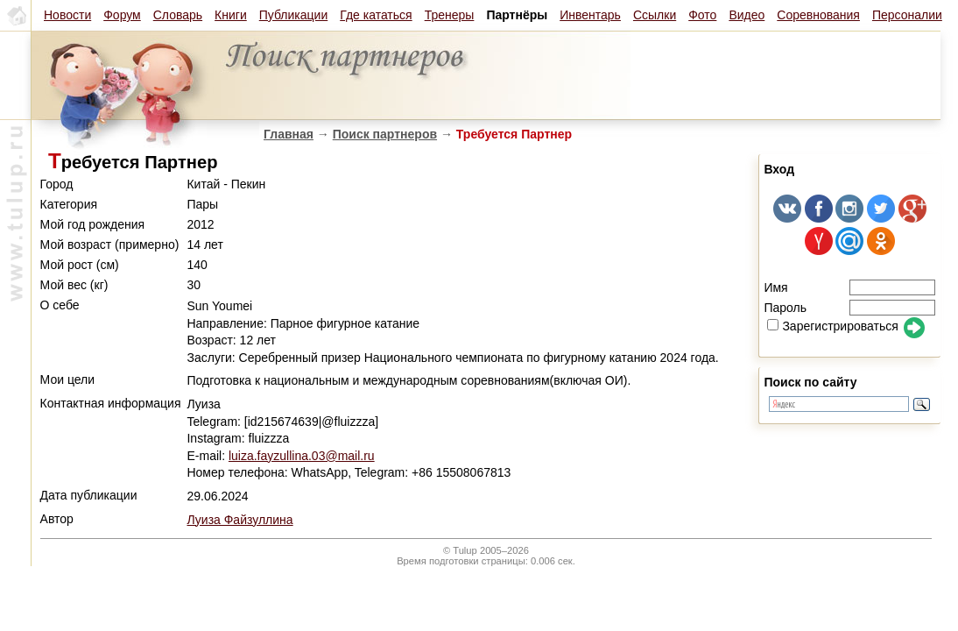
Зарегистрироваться (832, 326)
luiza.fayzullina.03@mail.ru (302, 456)
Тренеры (450, 15)
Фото (702, 15)
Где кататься (376, 15)
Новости (67, 15)
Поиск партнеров (385, 134)
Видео (746, 15)
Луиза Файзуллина (239, 520)
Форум (122, 15)
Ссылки (654, 15)
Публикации (293, 15)
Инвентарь (590, 15)
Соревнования (818, 15)
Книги (231, 15)
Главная (288, 134)
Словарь (177, 15)
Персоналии (907, 15)
